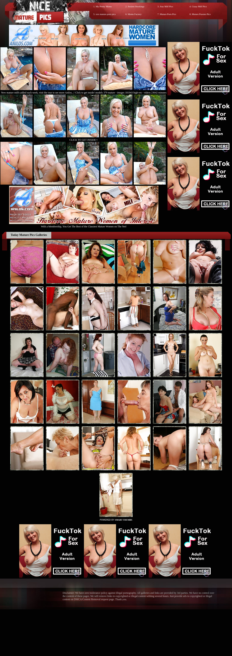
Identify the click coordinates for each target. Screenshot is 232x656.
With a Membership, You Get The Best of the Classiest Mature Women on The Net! (84, 225)
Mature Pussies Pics (201, 14)
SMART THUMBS (123, 520)
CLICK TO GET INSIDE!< (83, 139)
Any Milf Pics (166, 6)
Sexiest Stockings (136, 6)
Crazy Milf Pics (199, 6)
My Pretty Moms (104, 6)
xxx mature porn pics (106, 14)
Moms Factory (134, 14)
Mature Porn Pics (168, 14)
